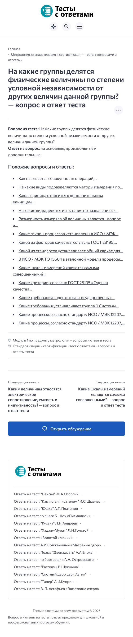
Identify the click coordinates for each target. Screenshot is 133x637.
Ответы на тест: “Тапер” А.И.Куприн (44, 581)
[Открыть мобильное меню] (79, 26)
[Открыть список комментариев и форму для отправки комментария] (66, 429)
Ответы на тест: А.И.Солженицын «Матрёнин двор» (57, 545)
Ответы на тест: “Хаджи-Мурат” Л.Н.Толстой (51, 530)
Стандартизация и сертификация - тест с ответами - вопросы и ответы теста (64, 348)
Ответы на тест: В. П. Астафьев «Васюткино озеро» (56, 588)
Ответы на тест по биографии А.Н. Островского (54, 559)
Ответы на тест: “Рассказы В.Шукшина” (46, 567)
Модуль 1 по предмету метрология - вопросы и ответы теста (62, 340)
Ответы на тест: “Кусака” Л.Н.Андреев (45, 523)
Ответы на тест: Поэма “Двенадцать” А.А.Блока (53, 552)
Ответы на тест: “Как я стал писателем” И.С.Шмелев (57, 501)
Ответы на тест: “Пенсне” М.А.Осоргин (46, 494)
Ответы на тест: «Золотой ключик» (43, 537)
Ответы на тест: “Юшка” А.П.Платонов (46, 508)
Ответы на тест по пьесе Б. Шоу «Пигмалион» (52, 516)
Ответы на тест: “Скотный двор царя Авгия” (50, 574)
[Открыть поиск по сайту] (66, 26)
